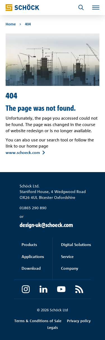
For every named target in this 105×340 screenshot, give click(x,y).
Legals (52, 327)
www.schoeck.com (23, 152)
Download (31, 268)
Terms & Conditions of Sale (37, 321)
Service (67, 256)
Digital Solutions (76, 244)
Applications (33, 256)
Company (69, 268)
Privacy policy (79, 321)
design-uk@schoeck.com (46, 225)
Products (29, 244)
